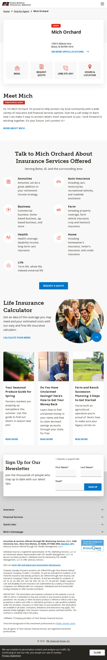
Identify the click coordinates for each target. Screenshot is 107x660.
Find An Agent (21, 11)
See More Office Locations (68, 51)
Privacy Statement (11, 655)
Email (59, 481)
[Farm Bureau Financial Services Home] (16, 4)
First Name (62, 467)
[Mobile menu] (102, 4)
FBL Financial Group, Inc (58, 641)
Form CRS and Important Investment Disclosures (36, 565)
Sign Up (92, 487)
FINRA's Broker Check (65, 623)
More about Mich (14, 128)
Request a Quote (53, 285)
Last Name (87, 467)
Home (6, 11)
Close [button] (97, 652)
